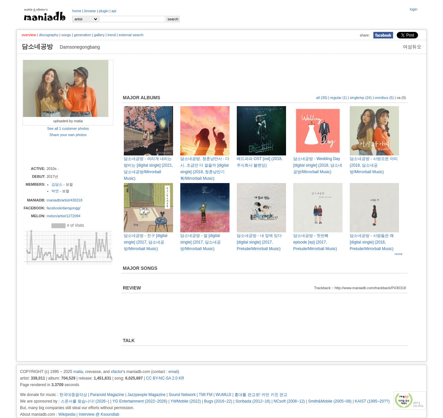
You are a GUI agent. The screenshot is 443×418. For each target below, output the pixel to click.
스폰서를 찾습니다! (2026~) (85, 401)
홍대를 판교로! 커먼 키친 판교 (260, 394)
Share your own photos (67, 135)
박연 (55, 191)
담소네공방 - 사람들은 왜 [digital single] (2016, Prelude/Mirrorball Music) (372, 242)
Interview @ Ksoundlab (99, 414)
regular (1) (338, 98)
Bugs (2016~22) (218, 401)
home (76, 11)
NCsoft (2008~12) (289, 401)
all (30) (321, 98)
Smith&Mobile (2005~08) (329, 401)
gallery (99, 35)
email (173, 371)
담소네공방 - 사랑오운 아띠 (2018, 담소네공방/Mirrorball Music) (374, 165)
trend (111, 35)
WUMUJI (223, 394)
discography (48, 35)
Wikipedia (67, 414)
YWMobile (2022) (185, 401)
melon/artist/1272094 (63, 216)
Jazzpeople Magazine (146, 394)
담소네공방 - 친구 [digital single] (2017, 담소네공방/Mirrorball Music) (145, 242)
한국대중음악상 (73, 394)
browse (90, 11)
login (413, 9)
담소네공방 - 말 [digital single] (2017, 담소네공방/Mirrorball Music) (200, 242)
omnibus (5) (384, 98)
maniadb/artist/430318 (64, 200)
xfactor (116, 371)
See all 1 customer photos (68, 128)
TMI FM (205, 394)
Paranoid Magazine (107, 394)
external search (131, 35)
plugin (103, 11)
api (113, 11)
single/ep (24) (361, 98)
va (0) (401, 98)
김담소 (57, 184)
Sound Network (182, 394)
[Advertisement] (61, 151)
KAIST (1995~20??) (372, 401)
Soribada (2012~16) (252, 401)
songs (66, 35)
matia (78, 371)
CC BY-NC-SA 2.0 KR (165, 378)
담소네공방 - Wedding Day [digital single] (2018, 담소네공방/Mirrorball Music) (317, 165)
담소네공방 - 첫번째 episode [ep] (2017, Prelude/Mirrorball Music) (315, 242)
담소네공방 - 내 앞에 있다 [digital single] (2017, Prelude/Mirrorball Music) (259, 242)
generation (82, 35)
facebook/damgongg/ (63, 208)
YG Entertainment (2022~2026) (139, 401)
